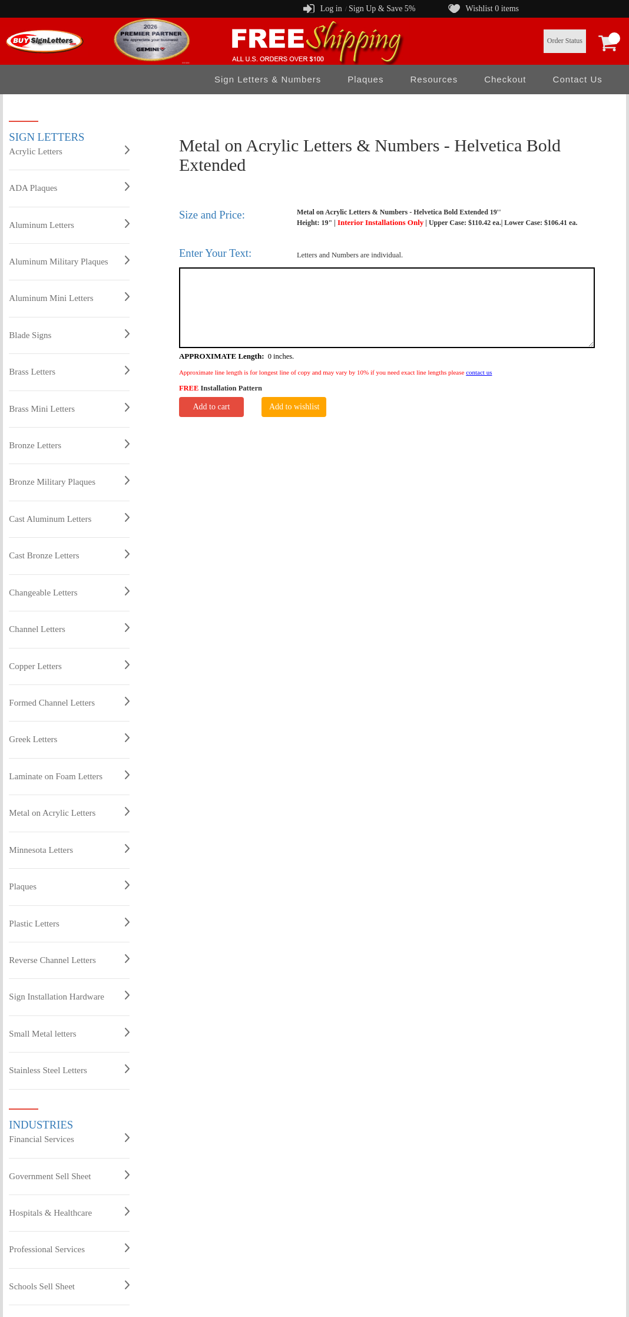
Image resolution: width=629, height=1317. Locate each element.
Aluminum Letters (69, 224)
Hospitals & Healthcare (69, 1212)
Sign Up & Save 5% (382, 8)
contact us (479, 372)
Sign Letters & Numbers (267, 79)
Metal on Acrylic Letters (69, 812)
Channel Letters (69, 628)
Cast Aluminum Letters (69, 518)
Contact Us (577, 79)
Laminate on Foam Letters (69, 775)
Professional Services (69, 1248)
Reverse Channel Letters (69, 959)
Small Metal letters (69, 1033)
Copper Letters (69, 665)
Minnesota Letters (69, 849)
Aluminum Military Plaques (69, 261)
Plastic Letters (69, 923)
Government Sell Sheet (69, 1175)
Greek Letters (69, 738)
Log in (331, 8)
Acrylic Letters (69, 150)
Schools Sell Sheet (69, 1285)
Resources (434, 79)
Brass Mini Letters (69, 408)
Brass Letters (69, 371)
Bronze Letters (69, 444)
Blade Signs (69, 334)
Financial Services (69, 1138)
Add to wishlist (294, 406)
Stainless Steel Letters (69, 1069)
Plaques (365, 79)
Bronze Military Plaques (69, 481)
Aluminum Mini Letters (69, 297)
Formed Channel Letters (69, 702)
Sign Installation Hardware (69, 996)
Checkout (505, 79)
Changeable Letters (69, 592)
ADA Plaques (69, 187)
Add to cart (211, 406)
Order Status (564, 41)
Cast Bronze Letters (69, 555)
